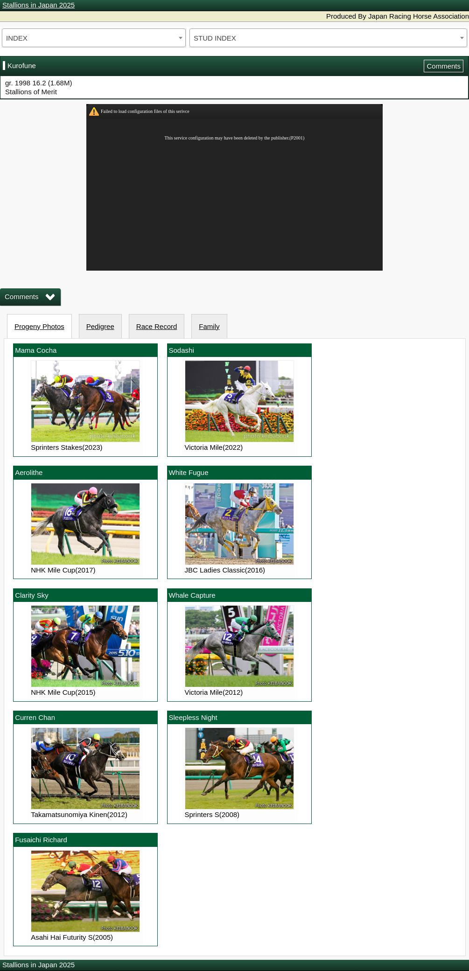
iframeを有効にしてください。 (234, 187)
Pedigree (100, 326)
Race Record (156, 326)
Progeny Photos (39, 326)
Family (209, 326)
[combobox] (94, 37)
